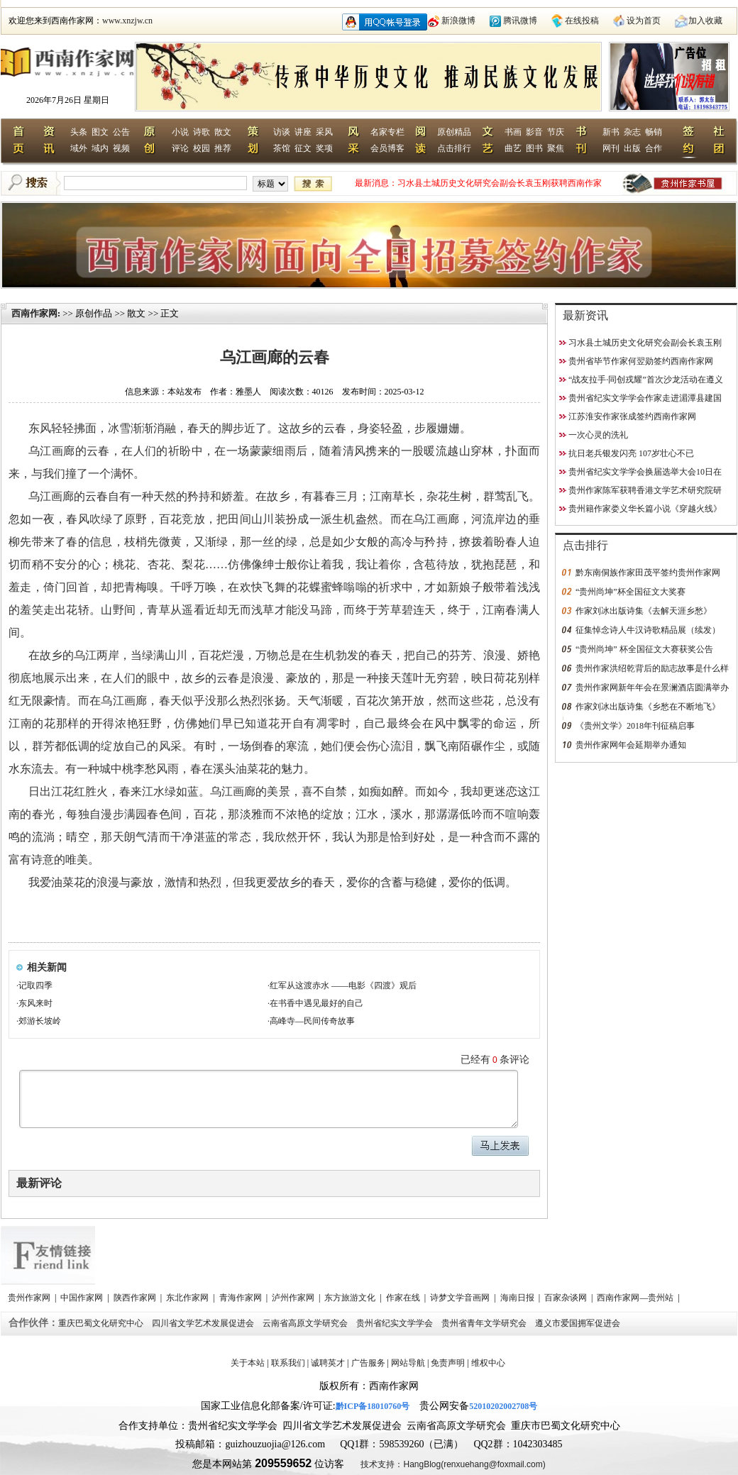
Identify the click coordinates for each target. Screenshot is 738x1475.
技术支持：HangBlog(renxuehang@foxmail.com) (452, 1464)
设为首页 (644, 21)
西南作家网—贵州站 (636, 1298)
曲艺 (513, 148)
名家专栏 (387, 132)
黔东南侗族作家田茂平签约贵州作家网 (647, 573)
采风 (324, 132)
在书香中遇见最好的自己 (316, 1003)
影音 (534, 132)
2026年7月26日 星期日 (67, 100)
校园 (201, 148)
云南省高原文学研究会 (306, 1323)
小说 (180, 132)
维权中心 (488, 1363)
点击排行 (454, 148)
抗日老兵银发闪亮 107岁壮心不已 (631, 453)
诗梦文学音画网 (461, 1298)
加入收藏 (705, 21)
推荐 (222, 148)
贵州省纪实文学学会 (395, 1323)
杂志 (632, 132)
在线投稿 (582, 21)
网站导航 (408, 1363)
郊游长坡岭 (39, 1021)
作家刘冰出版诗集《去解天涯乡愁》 (643, 611)
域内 (100, 148)
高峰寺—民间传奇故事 (312, 1021)
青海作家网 (241, 1298)
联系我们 (288, 1363)
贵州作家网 (30, 1298)
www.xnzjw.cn (127, 21)
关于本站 (248, 1363)
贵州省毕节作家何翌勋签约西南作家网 (640, 361)
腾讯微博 (520, 21)
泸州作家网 (294, 1298)
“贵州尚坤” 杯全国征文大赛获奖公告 (644, 649)
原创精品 (454, 132)
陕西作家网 (136, 1298)
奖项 (324, 148)
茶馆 (281, 148)
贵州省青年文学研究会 (485, 1323)
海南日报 (518, 1298)
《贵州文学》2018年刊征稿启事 (635, 726)
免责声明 (448, 1363)
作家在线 (404, 1298)
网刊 (610, 148)
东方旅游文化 (351, 1298)
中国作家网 (82, 1298)
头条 (78, 132)
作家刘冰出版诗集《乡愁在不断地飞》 (647, 707)
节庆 (555, 132)
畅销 (653, 132)
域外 (78, 148)
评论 (180, 148)
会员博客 (387, 148)
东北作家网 (188, 1298)
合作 (653, 148)
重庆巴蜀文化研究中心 (101, 1323)
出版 (632, 148)
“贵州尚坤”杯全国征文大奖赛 (630, 592)
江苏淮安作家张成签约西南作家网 (632, 416)
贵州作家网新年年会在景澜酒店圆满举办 (652, 687)
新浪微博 (458, 21)
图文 (100, 132)
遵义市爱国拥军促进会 (578, 1323)
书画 (513, 132)
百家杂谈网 (566, 1298)
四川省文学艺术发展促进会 (204, 1323)
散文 (222, 132)
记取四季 (35, 985)
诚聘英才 (328, 1363)
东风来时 (35, 1003)
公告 (121, 132)
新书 (610, 132)
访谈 (281, 132)
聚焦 (555, 148)
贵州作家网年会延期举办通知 (630, 745)
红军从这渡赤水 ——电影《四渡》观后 (343, 985)
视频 (121, 148)
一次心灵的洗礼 (598, 435)
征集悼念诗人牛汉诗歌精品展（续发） (647, 630)
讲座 (303, 132)
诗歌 (201, 132)
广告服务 (368, 1363)
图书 (534, 148)
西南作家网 (34, 313)
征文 (303, 148)
